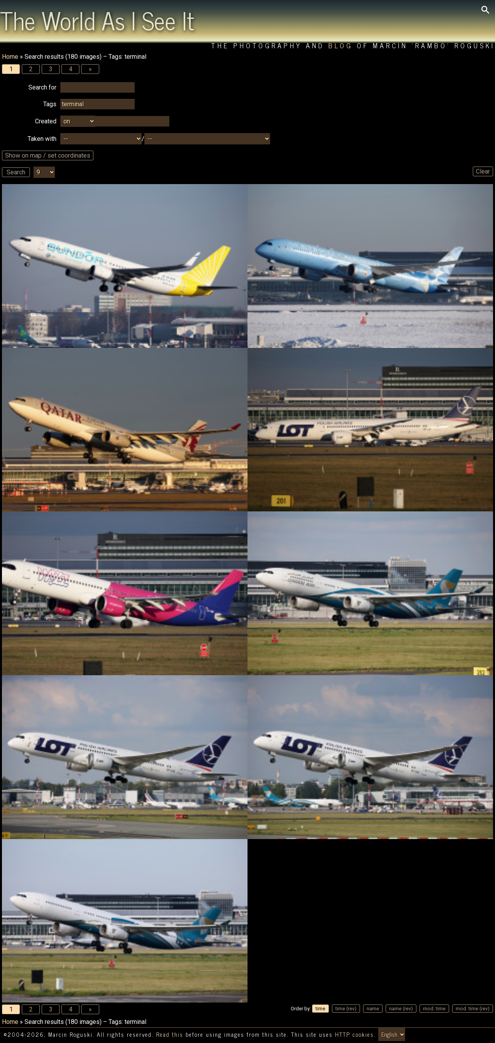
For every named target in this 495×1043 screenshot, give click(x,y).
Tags (49, 104)
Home (10, 56)
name (372, 1008)
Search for (42, 87)
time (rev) (346, 1008)
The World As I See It (97, 20)
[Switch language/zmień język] (391, 1034)
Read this (169, 1034)
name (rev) (401, 1008)
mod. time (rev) (473, 1008)
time (320, 1008)
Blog (340, 45)
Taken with (42, 138)
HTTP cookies (354, 1034)
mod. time (434, 1008)
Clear (483, 171)
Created (45, 121)
